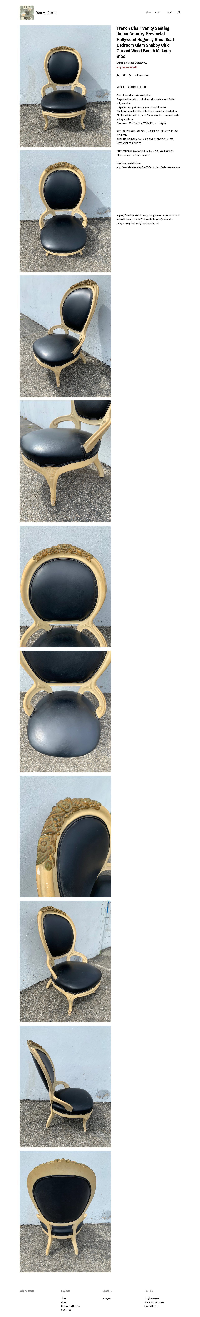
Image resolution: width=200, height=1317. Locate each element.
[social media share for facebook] (118, 75)
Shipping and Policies (70, 1306)
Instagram (107, 1298)
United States (134, 62)
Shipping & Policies (137, 86)
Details (121, 86)
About (158, 12)
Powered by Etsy (151, 1306)
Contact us (66, 1310)
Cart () (168, 12)
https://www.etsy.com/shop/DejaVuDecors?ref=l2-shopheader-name (148, 167)
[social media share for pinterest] (130, 75)
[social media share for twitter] (124, 75)
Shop (148, 12)
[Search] (179, 13)
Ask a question (141, 75)
